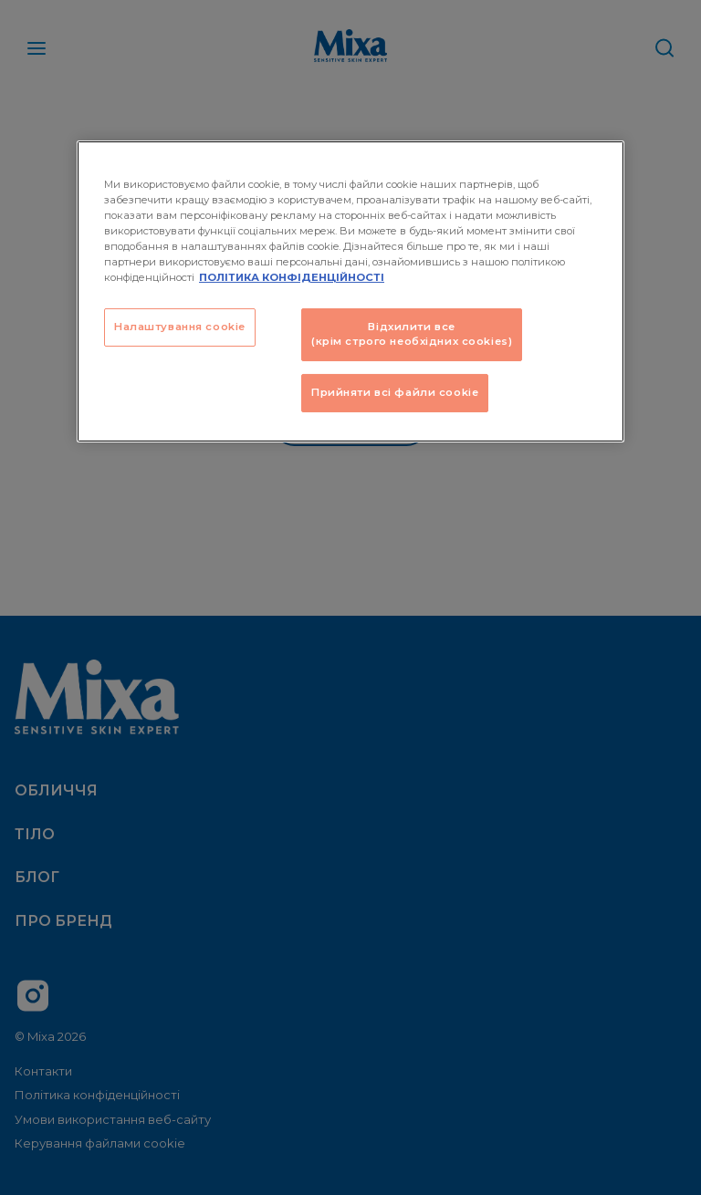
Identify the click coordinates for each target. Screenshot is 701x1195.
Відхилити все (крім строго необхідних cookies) (411, 334)
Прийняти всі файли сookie (394, 392)
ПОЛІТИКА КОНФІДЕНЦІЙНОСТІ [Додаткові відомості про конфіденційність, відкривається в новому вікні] (291, 277)
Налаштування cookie (180, 326)
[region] (350, 291)
